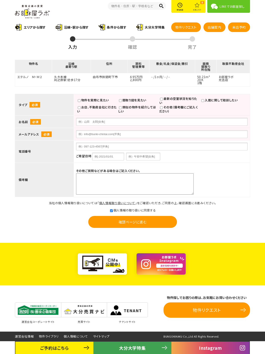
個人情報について (76, 336)
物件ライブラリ (49, 336)
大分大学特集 (155, 27)
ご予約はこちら (54, 348)
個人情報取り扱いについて (117, 203)
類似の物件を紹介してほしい (137, 109)
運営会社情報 (24, 336)
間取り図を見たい (133, 100)
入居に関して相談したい (219, 100)
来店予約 (239, 27)
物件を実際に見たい (93, 100)
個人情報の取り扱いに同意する (133, 210)
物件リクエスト (186, 27)
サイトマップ (101, 336)
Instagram (210, 348)
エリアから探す (35, 27)
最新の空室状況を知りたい (178, 100)
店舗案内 (214, 27)
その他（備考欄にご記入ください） (178, 109)
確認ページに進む (133, 221)
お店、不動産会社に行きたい (97, 109)
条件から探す (116, 27)
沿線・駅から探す (76, 27)
